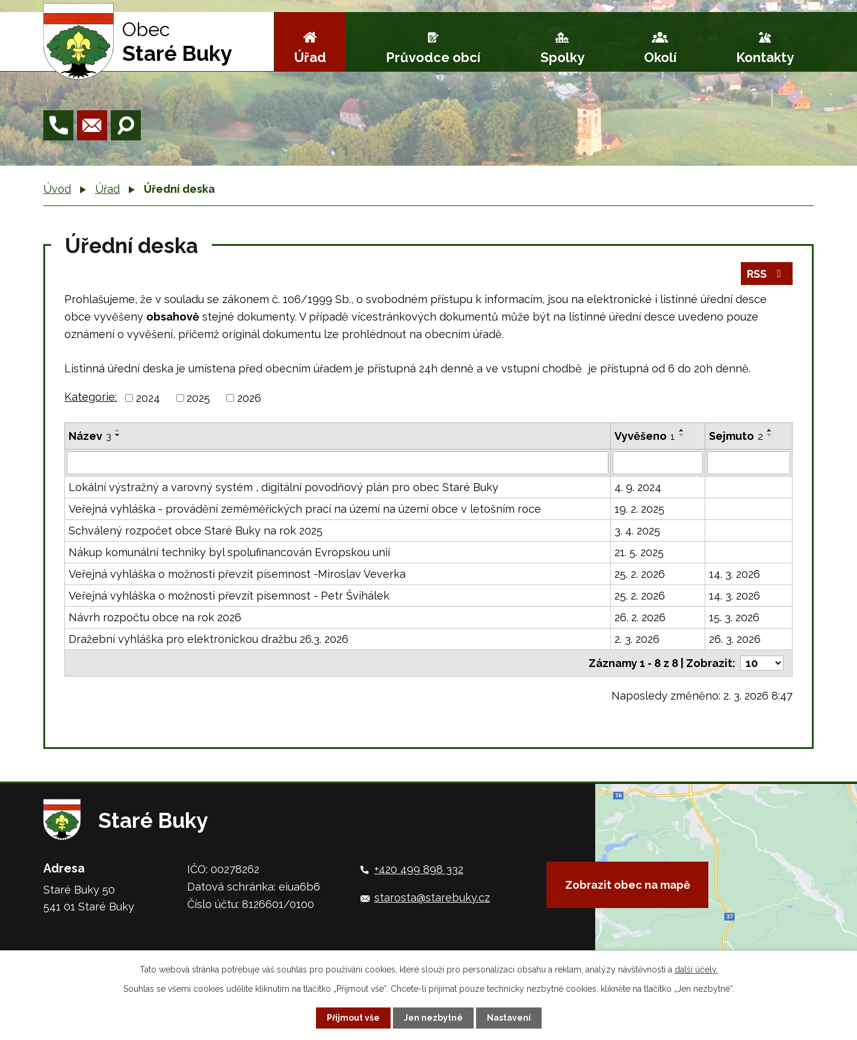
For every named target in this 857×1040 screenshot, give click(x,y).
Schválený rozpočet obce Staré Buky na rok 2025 (196, 530)
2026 (249, 398)
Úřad (310, 57)
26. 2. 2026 (640, 617)
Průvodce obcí (433, 57)
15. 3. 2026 (734, 617)
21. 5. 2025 (639, 552)
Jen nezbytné (433, 1018)
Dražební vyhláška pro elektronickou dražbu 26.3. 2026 (208, 639)
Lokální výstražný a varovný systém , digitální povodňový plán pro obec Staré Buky (283, 487)
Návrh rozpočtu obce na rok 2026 (155, 617)
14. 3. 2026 (734, 574)
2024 (148, 398)
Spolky (562, 57)
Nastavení (509, 1018)
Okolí (660, 57)
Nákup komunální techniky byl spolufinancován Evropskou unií (229, 552)
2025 (198, 398)
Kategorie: (90, 396)
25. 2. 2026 (639, 574)
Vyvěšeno (644, 436)
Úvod (57, 189)
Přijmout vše (353, 1018)
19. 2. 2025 (639, 509)
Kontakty (765, 57)
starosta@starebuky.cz (432, 897)
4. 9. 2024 (637, 487)
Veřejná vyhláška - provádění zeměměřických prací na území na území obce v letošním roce (305, 509)
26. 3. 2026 (735, 639)
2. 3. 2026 (637, 639)
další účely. (696, 969)
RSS (766, 274)
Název (90, 436)
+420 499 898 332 (418, 869)
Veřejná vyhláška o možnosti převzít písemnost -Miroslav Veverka (237, 574)
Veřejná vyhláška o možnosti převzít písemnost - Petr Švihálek (229, 595)
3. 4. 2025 (637, 530)
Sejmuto (736, 436)
